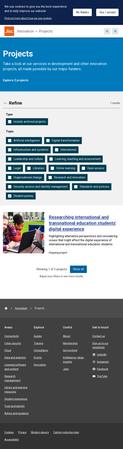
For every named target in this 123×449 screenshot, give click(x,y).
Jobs (66, 369)
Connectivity (11, 336)
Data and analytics (15, 357)
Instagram (103, 361)
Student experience (15, 398)
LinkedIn (102, 354)
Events (38, 357)
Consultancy (41, 350)
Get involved (70, 350)
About (66, 336)
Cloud (7, 350)
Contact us (98, 336)
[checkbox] (27, 121)
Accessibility (11, 439)
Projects (46, 31)
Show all (78, 269)
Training (38, 343)
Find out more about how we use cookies (28, 18)
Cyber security (12, 343)
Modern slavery (40, 432)
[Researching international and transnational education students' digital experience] (61, 234)
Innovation (25, 31)
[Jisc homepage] (9, 31)
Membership (70, 343)
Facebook (102, 369)
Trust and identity (14, 406)
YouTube (102, 376)
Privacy (22, 432)
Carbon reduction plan (66, 432)
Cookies (9, 432)
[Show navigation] (115, 31)
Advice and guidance (16, 413)
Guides (38, 336)
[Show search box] (107, 31)
